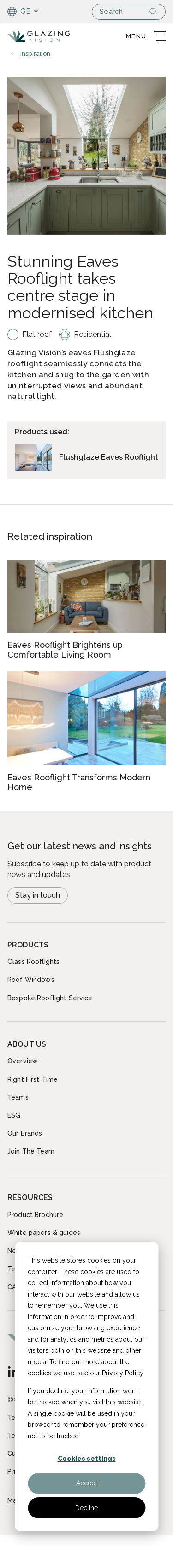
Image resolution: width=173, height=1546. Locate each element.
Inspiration (35, 54)
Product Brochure (35, 1214)
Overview (22, 1061)
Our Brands (24, 1133)
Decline (86, 1507)
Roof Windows (30, 979)
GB (19, 11)
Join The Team (30, 1151)
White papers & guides (43, 1232)
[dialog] (86, 1386)
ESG (13, 1115)
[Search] (157, 11)
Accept (86, 1483)
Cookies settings (87, 1458)
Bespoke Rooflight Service (50, 998)
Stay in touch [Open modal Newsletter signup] (37, 895)
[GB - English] (13, 1371)
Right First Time (32, 1079)
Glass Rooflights (33, 961)
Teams (18, 1097)
